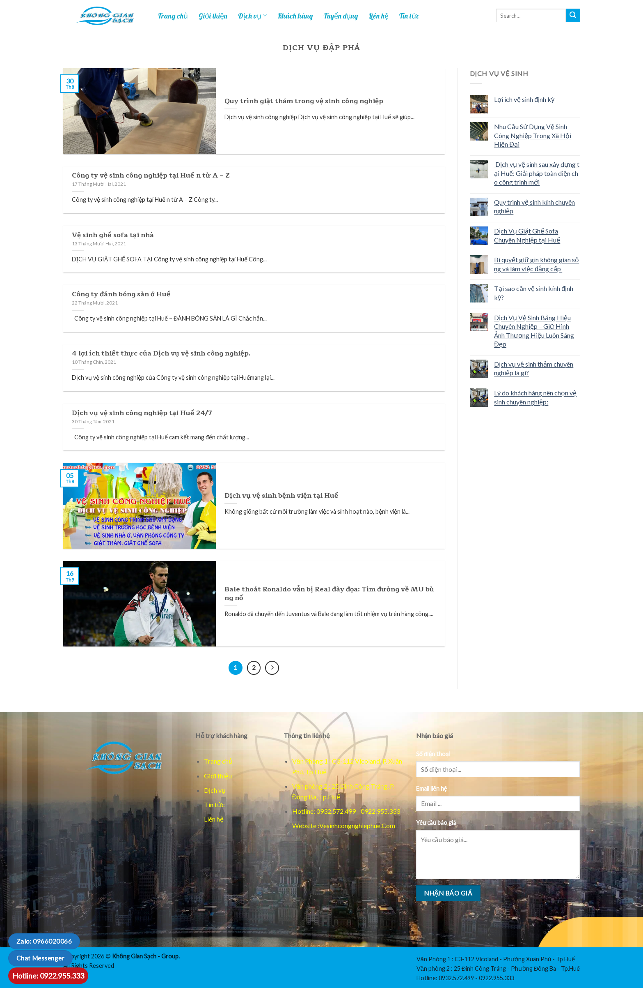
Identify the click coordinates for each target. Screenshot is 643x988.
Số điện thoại (433, 753)
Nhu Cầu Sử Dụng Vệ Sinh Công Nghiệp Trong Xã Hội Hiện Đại (532, 135)
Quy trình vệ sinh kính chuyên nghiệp (534, 206)
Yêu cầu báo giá (436, 822)
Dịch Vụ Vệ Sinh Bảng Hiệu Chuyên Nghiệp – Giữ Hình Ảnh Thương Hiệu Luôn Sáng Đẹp (534, 331)
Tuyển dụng (340, 15)
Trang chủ (173, 15)
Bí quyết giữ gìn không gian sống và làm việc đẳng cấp (536, 264)
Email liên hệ (431, 788)
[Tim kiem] (573, 16)
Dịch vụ (252, 15)
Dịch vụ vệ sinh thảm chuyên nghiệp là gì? (533, 368)
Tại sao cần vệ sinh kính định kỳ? (533, 292)
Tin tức (409, 15)
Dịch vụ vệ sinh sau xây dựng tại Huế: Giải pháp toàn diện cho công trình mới (536, 173)
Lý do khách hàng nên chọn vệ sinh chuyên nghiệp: (535, 397)
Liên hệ (378, 15)
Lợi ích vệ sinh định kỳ (524, 99)
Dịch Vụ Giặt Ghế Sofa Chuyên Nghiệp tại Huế (527, 235)
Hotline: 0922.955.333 (48, 975)
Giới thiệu (213, 15)
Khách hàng (295, 15)
